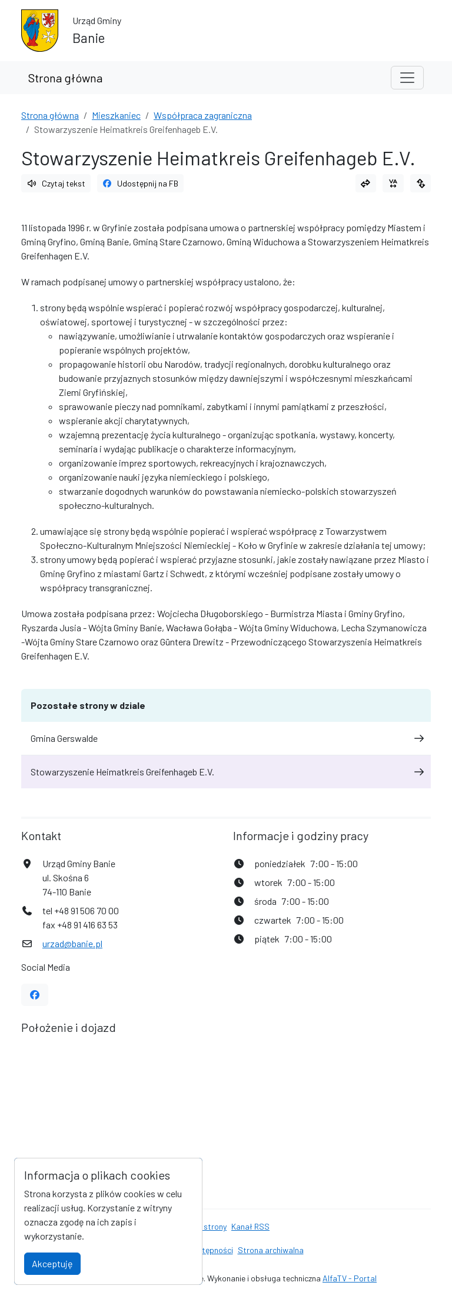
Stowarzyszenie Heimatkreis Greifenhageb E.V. (226, 771)
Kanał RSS (250, 1226)
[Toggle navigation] (407, 77)
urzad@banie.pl (72, 943)
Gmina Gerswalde (226, 738)
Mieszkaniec (116, 115)
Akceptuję (52, 1263)
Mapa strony (204, 1226)
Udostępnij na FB (140, 183)
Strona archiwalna (271, 1250)
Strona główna (65, 78)
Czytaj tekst (55, 183)
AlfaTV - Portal (350, 1278)
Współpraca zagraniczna (203, 115)
